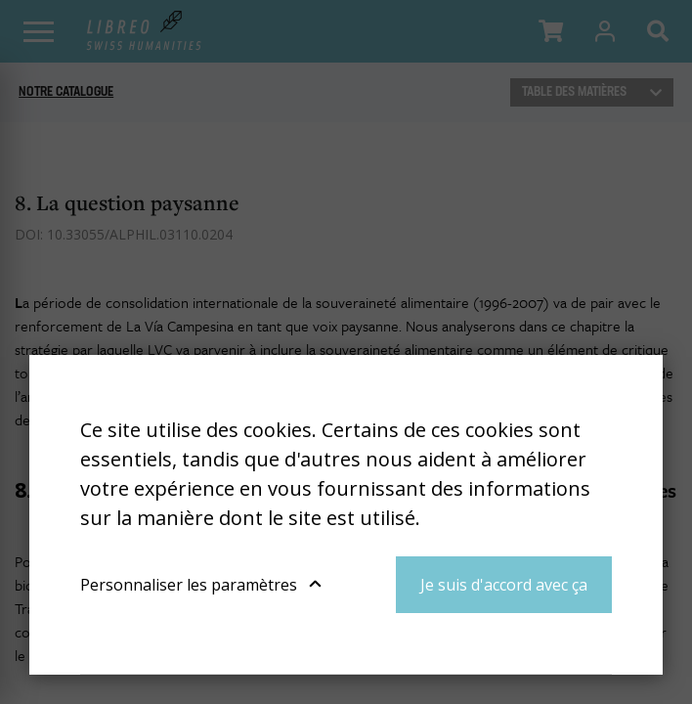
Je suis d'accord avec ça (503, 584)
